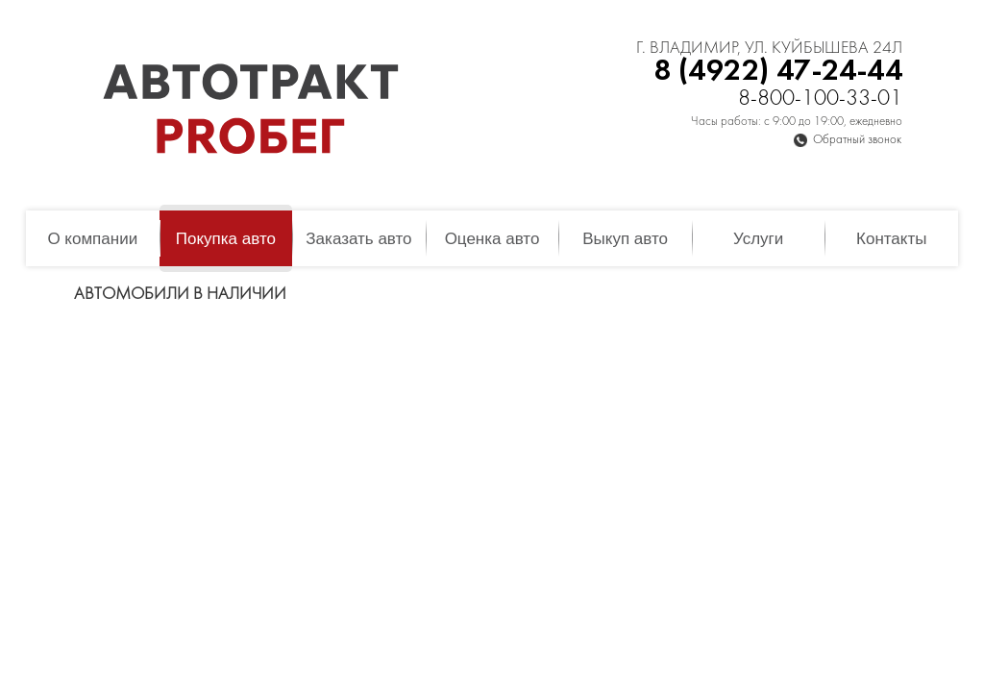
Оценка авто (492, 239)
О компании (92, 239)
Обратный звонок (857, 140)
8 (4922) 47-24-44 (777, 71)
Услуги (758, 239)
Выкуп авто (625, 239)
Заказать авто (358, 239)
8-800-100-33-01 (820, 99)
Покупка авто (226, 239)
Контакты (891, 239)
